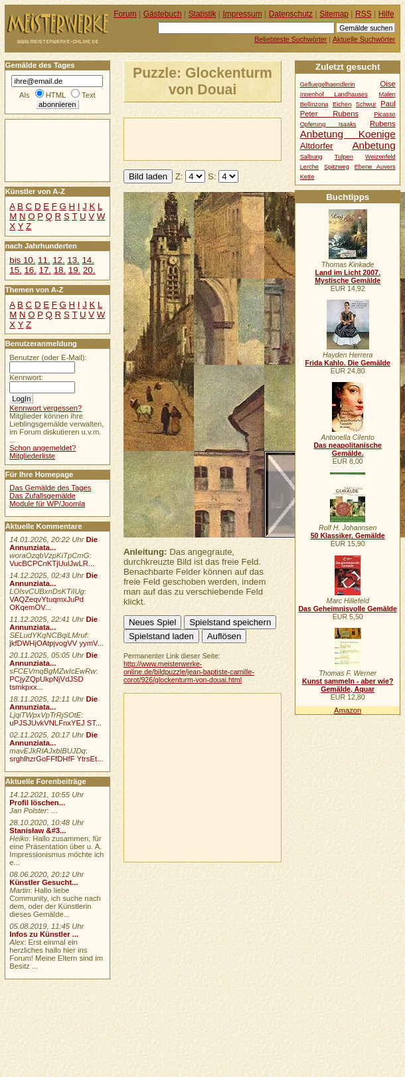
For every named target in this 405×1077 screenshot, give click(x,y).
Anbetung (373, 145)
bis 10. (22, 260)
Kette (307, 176)
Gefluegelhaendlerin (327, 84)
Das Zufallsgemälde (42, 496)
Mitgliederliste (32, 456)
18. (60, 270)
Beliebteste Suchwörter (290, 39)
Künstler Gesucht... (43, 882)
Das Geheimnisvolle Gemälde (347, 609)
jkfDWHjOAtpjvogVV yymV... (56, 643)
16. (30, 270)
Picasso (385, 114)
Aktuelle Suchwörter (364, 39)
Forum (125, 14)
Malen (386, 94)
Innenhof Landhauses (334, 94)
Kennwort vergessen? (45, 408)
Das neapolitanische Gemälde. (347, 449)
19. (74, 270)
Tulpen (344, 156)
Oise (388, 84)
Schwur (366, 104)
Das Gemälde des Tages (50, 488)
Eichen (342, 104)
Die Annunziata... (53, 543)
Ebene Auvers (375, 166)
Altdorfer (316, 146)
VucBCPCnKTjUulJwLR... (51, 563)
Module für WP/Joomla (47, 504)
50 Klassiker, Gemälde (348, 535)
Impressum (242, 14)
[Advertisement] (212, 138)
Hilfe (386, 14)
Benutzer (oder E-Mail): (47, 357)
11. (44, 260)
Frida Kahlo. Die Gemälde (347, 363)
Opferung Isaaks (328, 124)
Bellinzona (314, 104)
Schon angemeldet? (42, 448)
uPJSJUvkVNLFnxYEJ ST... (55, 723)
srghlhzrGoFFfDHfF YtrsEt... (56, 759)
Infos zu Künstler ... (43, 934)
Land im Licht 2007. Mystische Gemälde (347, 276)
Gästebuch (162, 14)
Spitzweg (336, 166)
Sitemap (334, 14)
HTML (56, 95)
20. (89, 270)
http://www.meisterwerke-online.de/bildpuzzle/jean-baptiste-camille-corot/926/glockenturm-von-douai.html (188, 672)
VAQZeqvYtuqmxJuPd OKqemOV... (46, 603)
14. (88, 260)
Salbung (311, 156)
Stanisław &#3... (37, 830)
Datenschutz (291, 14)
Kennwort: (26, 377)
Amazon (347, 710)
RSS (363, 14)
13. (73, 260)
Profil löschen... (37, 803)
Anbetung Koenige (348, 134)
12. (58, 260)
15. (15, 270)
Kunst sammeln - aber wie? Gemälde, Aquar (347, 685)
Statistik (202, 14)
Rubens (383, 124)
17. (45, 270)
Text (89, 95)
